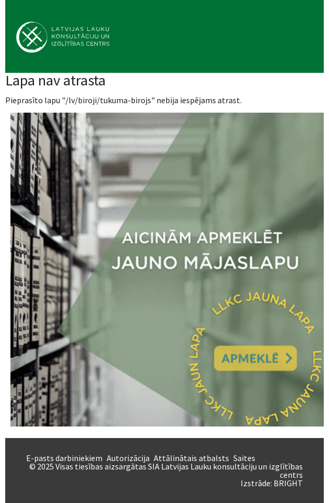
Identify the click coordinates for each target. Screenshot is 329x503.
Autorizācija (128, 458)
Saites (244, 458)
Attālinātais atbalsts (191, 458)
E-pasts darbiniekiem (64, 458)
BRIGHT (288, 483)
